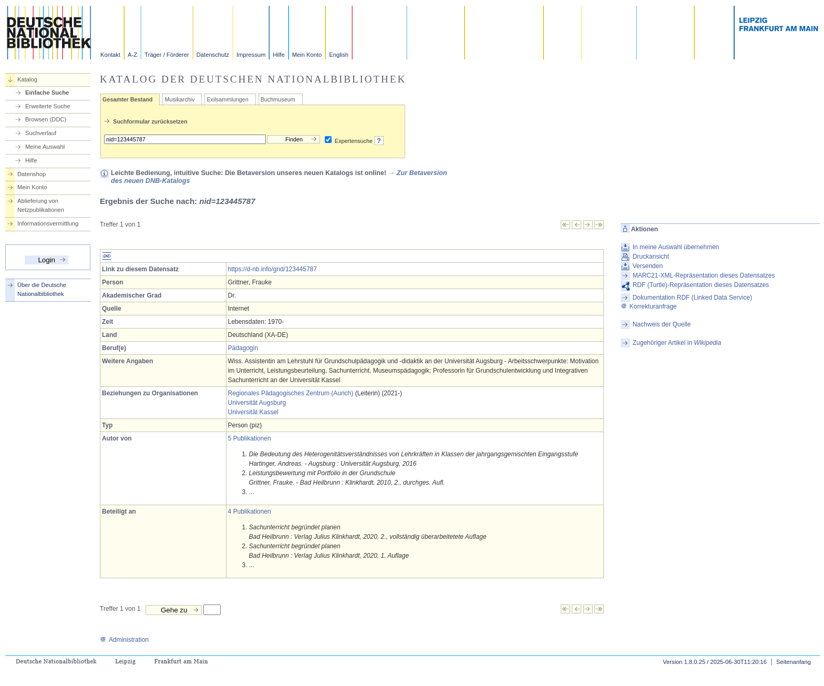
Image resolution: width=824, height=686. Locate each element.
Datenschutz (213, 55)
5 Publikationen (249, 438)
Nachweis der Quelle (662, 324)
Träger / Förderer (167, 55)
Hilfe (278, 55)
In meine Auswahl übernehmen (676, 247)
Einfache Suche (47, 92)
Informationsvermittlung (47, 223)
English (338, 55)
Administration (124, 639)
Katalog (27, 79)
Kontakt (110, 55)
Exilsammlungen (227, 99)
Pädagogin (243, 348)
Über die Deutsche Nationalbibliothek (41, 289)
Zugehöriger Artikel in (677, 342)
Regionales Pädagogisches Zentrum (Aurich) (291, 393)
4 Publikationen (249, 511)
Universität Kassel (253, 412)
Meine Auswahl (45, 147)
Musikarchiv (179, 99)
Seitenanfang (793, 662)
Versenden (648, 266)
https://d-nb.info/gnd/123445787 (272, 269)
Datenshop (31, 174)
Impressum (250, 55)
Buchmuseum (278, 99)
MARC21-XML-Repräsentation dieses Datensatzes (704, 275)
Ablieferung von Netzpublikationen (40, 205)
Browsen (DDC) (45, 119)
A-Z (132, 55)
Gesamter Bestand (127, 99)
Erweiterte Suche (47, 106)
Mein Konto (307, 55)
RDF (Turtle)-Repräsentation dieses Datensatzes (701, 285)
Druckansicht (651, 256)
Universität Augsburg (257, 402)
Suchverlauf (40, 133)
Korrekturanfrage (649, 306)
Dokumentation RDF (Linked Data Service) (692, 297)
